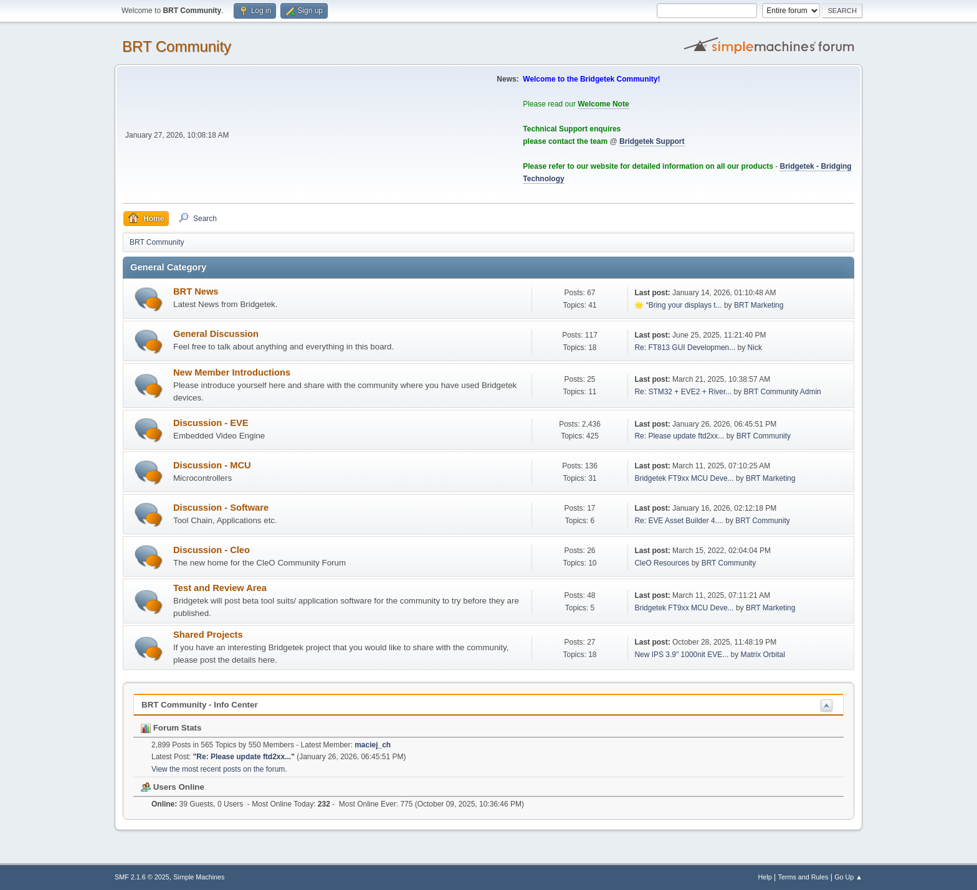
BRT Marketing (758, 305)
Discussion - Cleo (211, 550)
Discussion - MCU (212, 465)
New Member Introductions (231, 372)
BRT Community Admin (782, 391)
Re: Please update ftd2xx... (679, 436)
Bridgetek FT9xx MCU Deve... (683, 478)
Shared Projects (208, 635)
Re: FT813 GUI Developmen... (684, 347)
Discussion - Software (221, 508)
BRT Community (176, 46)
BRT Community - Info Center (199, 704)
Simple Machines (198, 877)
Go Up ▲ (848, 877)
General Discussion (216, 334)
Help (765, 877)
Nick (755, 347)
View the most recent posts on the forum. (219, 769)
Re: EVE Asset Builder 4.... (678, 520)
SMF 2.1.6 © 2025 (142, 877)
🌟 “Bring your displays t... (678, 305)
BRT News (195, 291)
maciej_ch (373, 745)
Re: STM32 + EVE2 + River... (683, 391)
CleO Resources (661, 563)
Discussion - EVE (211, 423)
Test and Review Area (220, 588)
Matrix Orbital (763, 654)
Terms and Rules (803, 877)
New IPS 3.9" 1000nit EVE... (681, 654)
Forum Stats (171, 727)
